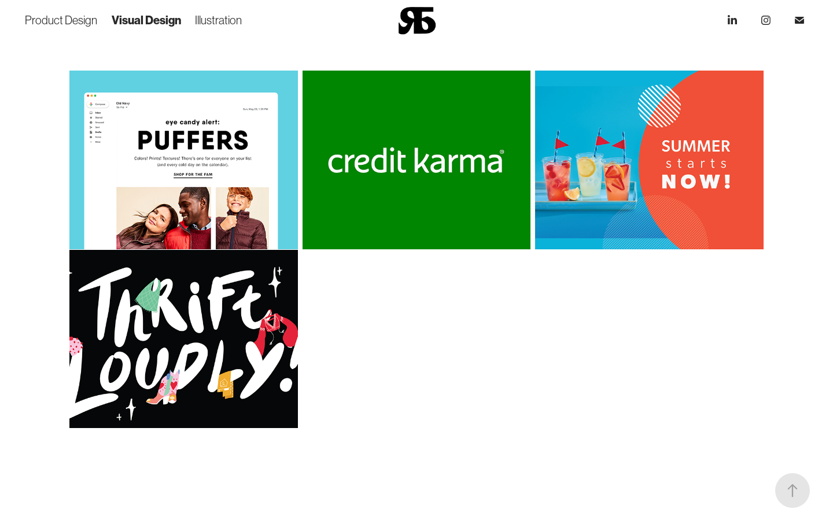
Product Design (61, 20)
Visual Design (146, 20)
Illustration (218, 20)
